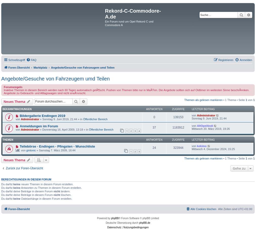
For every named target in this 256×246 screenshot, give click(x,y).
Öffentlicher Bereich (95, 119)
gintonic (31, 150)
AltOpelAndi (205, 125)
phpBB (115, 218)
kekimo (202, 146)
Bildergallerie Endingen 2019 (42, 116)
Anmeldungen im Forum (39, 126)
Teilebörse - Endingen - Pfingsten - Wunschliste (57, 146)
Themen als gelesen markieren (203, 99)
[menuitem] (31, 60)
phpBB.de (144, 222)
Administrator (30, 119)
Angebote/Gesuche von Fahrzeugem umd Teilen (55, 78)
